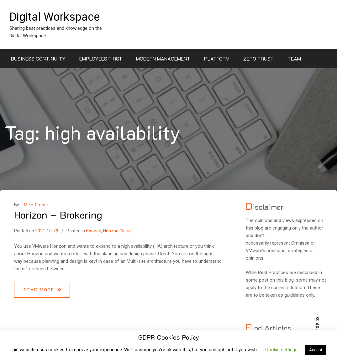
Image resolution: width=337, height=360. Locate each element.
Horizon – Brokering (58, 214)
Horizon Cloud (117, 230)
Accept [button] (315, 349)
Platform (216, 58)
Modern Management (163, 58)
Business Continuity (38, 58)
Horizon (93, 230)
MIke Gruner (36, 204)
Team (294, 58)
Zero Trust (258, 58)
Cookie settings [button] (281, 349)
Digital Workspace (54, 17)
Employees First (100, 58)
